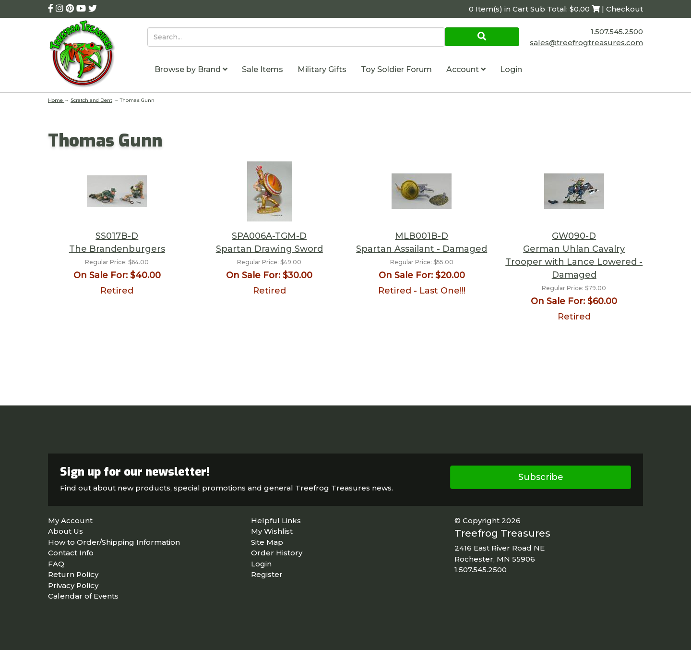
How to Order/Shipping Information (114, 542)
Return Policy (73, 574)
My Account (70, 520)
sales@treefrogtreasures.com (586, 42)
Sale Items (262, 69)
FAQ (56, 563)
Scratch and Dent (91, 100)
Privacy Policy (73, 585)
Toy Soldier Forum (396, 69)
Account (466, 69)
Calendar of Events (83, 596)
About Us (65, 531)
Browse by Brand (191, 69)
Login (511, 69)
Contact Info (71, 552)
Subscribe (540, 477)
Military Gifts (322, 69)
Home (56, 100)
